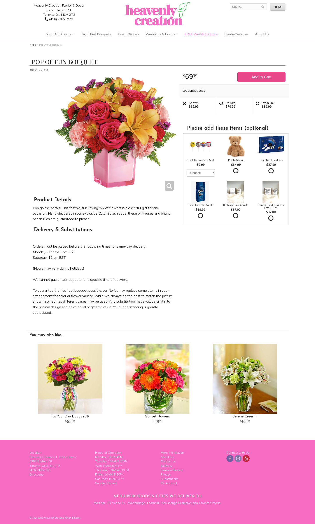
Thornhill (153, 503)
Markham (100, 503)
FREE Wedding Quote (201, 34)
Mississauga (169, 503)
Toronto (204, 503)
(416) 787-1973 (59, 19)
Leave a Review (172, 470)
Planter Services (236, 34)
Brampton (185, 503)
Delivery (166, 466)
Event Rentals (128, 34)
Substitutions (169, 479)
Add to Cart (261, 77)
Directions (36, 474)
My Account (169, 483)
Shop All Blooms (58, 34)
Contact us (168, 461)
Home (33, 45)
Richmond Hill (116, 503)
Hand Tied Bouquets (96, 34)
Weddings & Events (160, 34)
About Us (262, 34)
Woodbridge (136, 503)
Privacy (166, 474)
